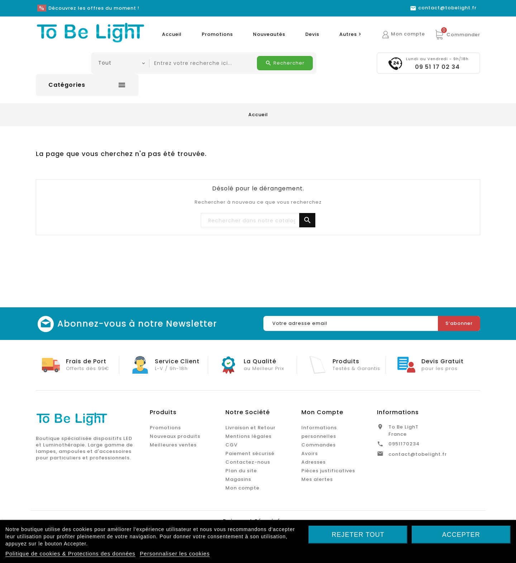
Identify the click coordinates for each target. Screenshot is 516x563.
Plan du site (241, 470)
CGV (231, 444)
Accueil (172, 34)
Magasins (238, 479)
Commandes (318, 444)
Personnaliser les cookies (175, 553)
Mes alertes (317, 479)
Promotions (217, 34)
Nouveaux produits (175, 436)
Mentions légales (248, 436)
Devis (312, 34)
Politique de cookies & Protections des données (70, 553)
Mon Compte (322, 412)
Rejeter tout (358, 534)
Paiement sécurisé (249, 453)
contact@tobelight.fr (417, 454)
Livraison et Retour (250, 427)
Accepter (461, 534)
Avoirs (309, 453)
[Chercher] (258, 220)
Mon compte (242, 487)
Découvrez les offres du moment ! (93, 8)
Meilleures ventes (173, 444)
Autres (351, 34)
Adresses (313, 462)
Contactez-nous (247, 462)
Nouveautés (269, 34)
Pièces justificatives (328, 470)
